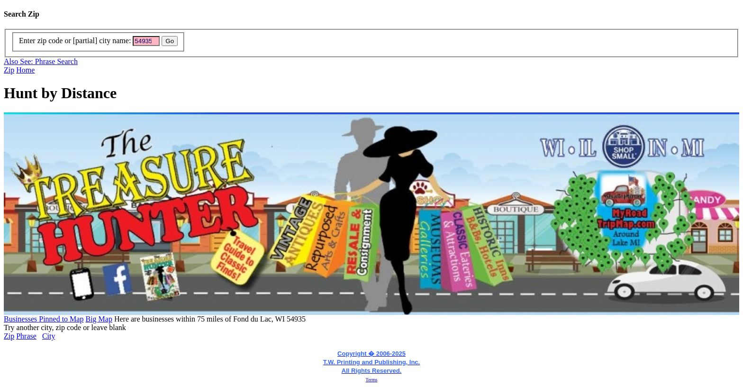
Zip (9, 70)
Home (25, 70)
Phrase (26, 336)
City (48, 336)
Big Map (98, 319)
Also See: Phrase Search (41, 61)
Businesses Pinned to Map (43, 319)
